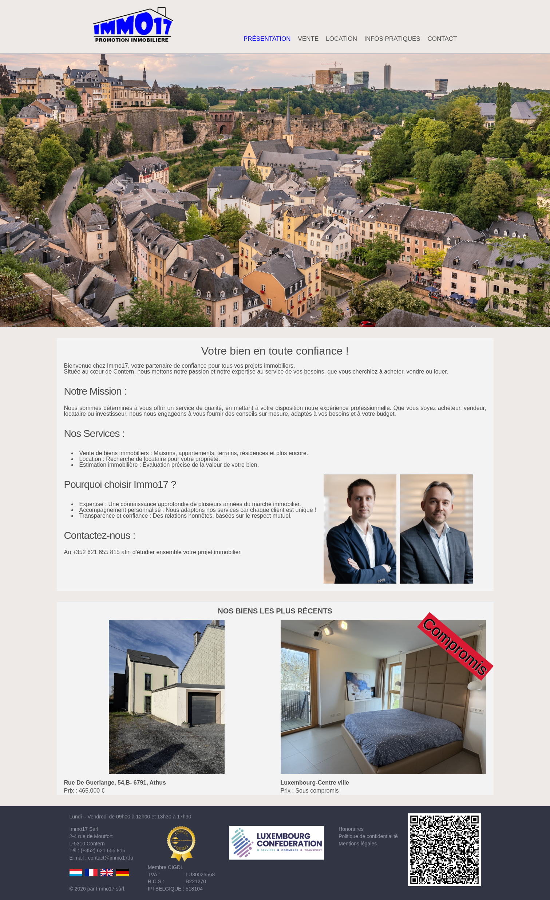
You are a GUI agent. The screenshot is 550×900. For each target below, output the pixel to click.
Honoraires (351, 829)
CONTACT (442, 38)
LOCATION (341, 38)
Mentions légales (358, 843)
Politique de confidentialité (368, 836)
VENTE (308, 38)
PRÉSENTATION (267, 38)
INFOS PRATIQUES (392, 38)
